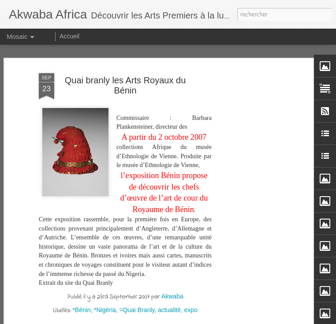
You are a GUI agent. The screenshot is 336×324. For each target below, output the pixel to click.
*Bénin (81, 309)
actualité (169, 309)
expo (190, 309)
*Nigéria (105, 309)
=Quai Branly (136, 309)
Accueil (69, 36)
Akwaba (172, 295)
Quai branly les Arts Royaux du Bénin (125, 85)
